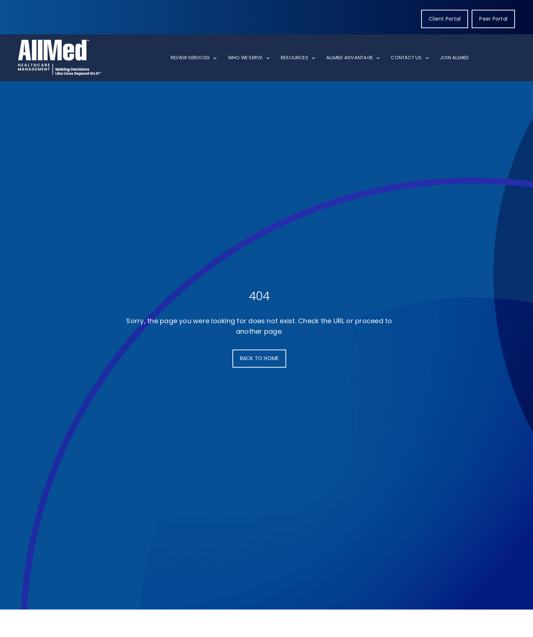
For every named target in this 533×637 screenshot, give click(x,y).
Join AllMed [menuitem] (454, 58)
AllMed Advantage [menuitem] (349, 58)
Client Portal (444, 18)
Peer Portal (493, 18)
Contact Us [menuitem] (406, 58)
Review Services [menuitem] (190, 58)
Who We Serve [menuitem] (245, 58)
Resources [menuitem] (294, 58)
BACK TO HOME (259, 358)
